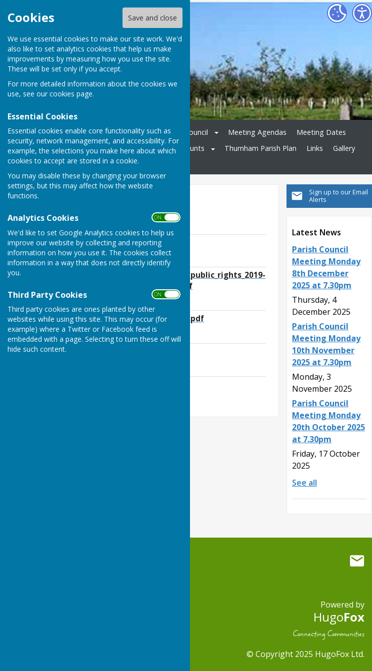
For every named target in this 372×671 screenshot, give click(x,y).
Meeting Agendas (257, 132)
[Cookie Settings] (337, 13)
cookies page (71, 93)
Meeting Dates (321, 132)
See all (304, 482)
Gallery (344, 148)
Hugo (339, 617)
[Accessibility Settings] (362, 13)
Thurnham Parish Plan (260, 148)
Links (314, 148)
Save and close (152, 17)
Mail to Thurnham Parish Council (357, 561)
